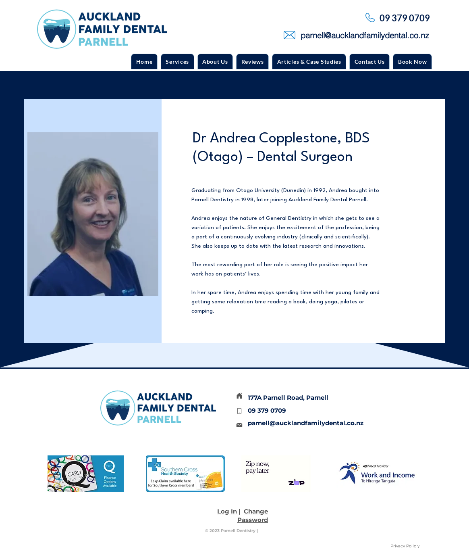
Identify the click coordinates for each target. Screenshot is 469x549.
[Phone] (239, 411)
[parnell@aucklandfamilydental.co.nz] (365, 35)
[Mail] (239, 425)
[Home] (239, 395)
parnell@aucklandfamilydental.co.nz (305, 423)
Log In (227, 511)
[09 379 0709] (405, 17)
